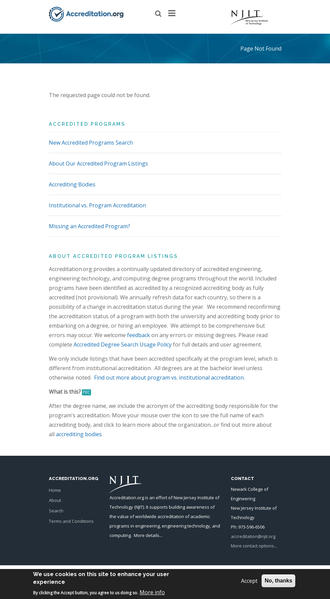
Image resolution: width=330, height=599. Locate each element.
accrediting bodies (79, 434)
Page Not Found (260, 48)
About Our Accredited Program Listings (98, 163)
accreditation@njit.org (253, 536)
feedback (138, 335)
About (55, 500)
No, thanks (278, 583)
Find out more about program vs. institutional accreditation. (169, 377)
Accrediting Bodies (72, 184)
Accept (249, 583)
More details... (148, 535)
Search (56, 511)
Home (55, 490)
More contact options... (254, 546)
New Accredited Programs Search (91, 142)
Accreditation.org (127, 498)
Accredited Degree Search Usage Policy (122, 344)
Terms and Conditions (71, 521)
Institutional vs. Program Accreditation (97, 205)
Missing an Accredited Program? (89, 226)
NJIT (139, 507)
